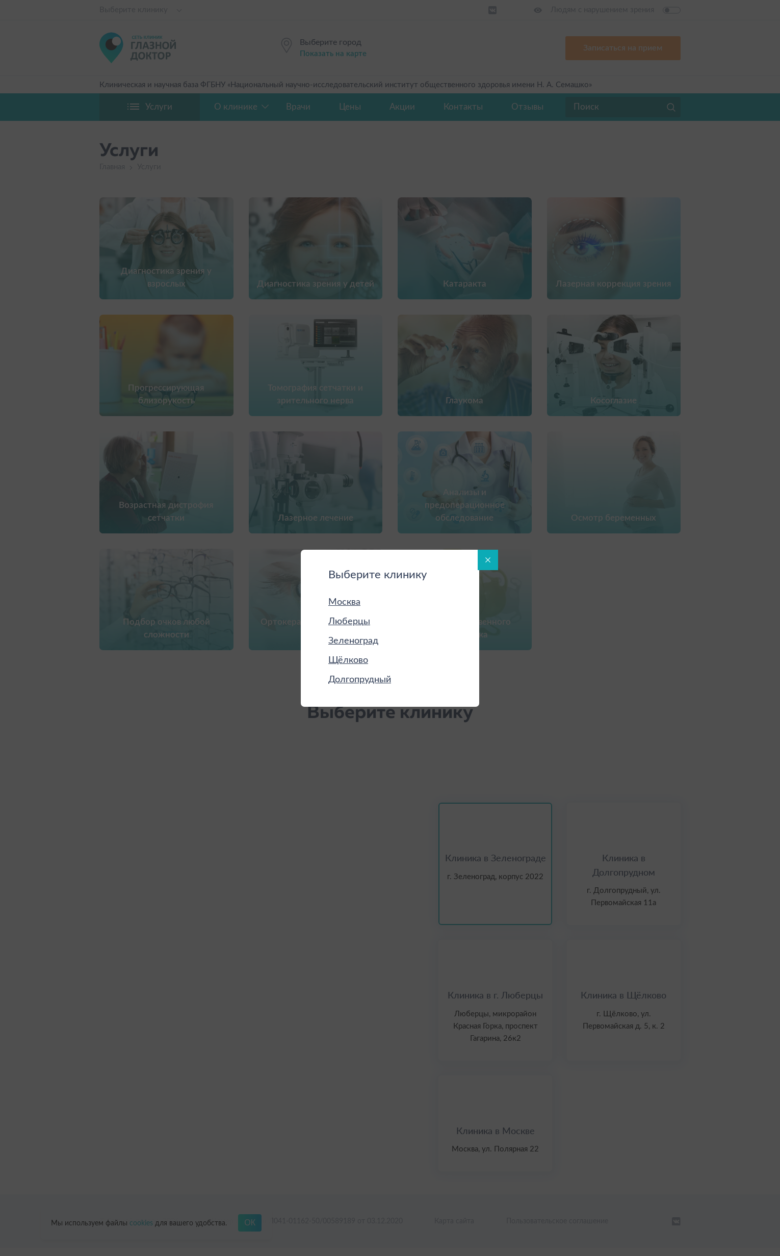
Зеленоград (353, 641)
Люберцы (349, 621)
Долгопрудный (359, 679)
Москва (344, 602)
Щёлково (348, 660)
